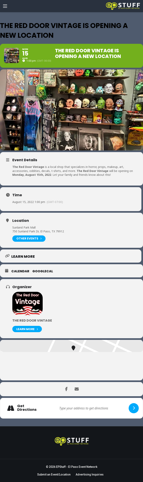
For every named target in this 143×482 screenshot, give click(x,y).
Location (20, 220)
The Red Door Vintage (32, 320)
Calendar (20, 271)
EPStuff (61, 466)
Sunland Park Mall (24, 227)
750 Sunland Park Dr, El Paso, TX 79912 (38, 231)
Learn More (27, 329)
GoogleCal (42, 271)
